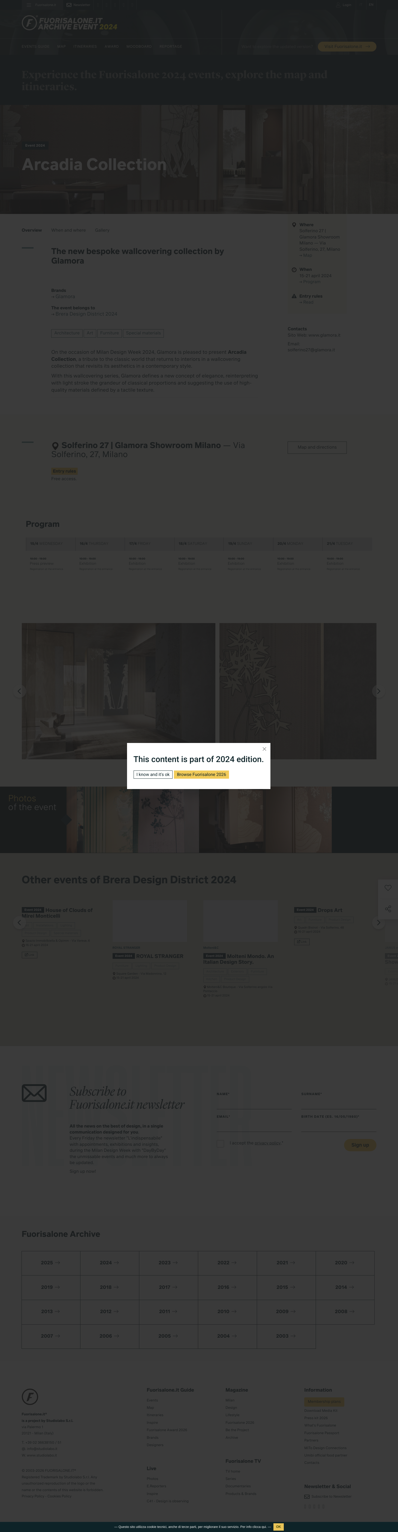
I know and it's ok (153, 774)
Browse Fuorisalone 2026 (201, 774)
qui (264, 1527)
